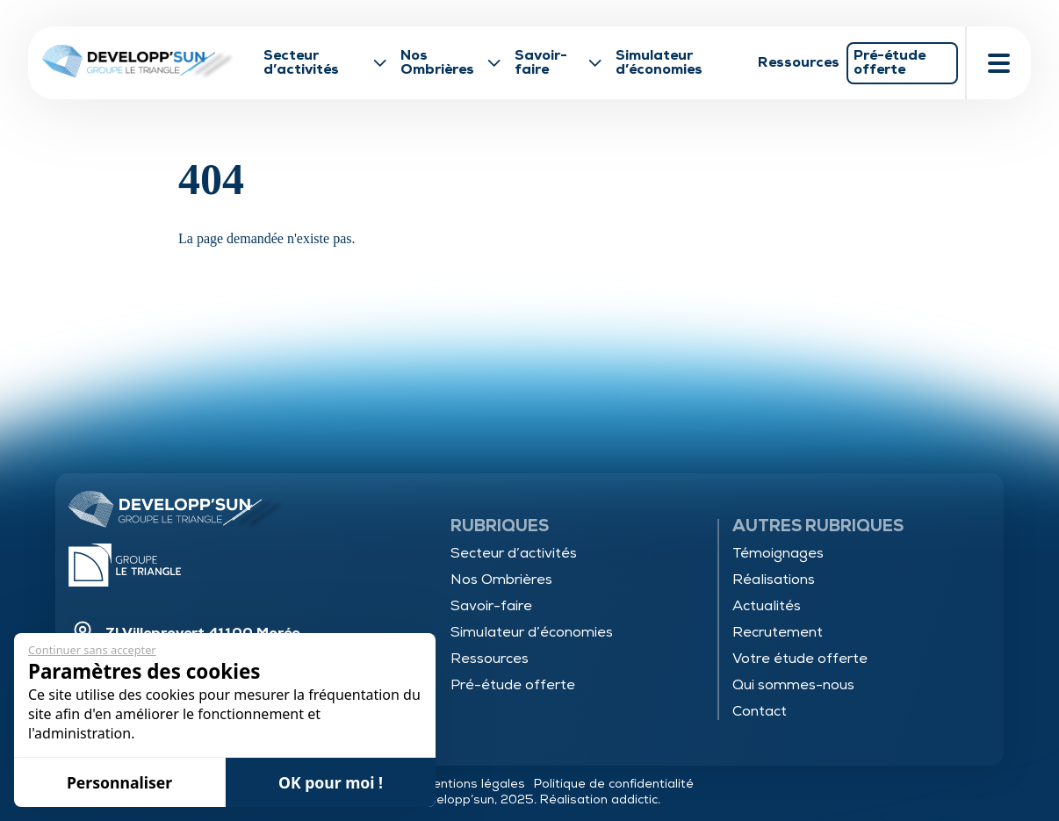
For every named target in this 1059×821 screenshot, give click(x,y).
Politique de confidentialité (614, 783)
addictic (634, 799)
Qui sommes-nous (793, 685)
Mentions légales (473, 783)
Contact (759, 711)
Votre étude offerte (800, 658)
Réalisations (773, 579)
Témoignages (778, 553)
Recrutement (777, 632)
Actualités (766, 606)
